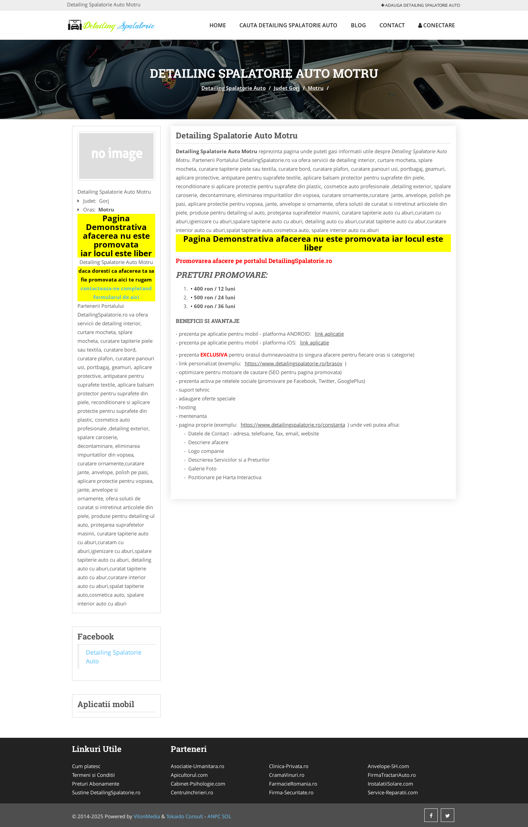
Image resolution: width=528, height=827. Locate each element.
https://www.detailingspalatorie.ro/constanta (293, 424)
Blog (358, 25)
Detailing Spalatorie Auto (233, 88)
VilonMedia (147, 816)
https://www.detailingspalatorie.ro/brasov (293, 363)
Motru (316, 88)
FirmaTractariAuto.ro (392, 774)
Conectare (436, 25)
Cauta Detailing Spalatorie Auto (288, 25)
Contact (392, 25)
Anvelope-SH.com (388, 766)
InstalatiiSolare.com (390, 783)
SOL (226, 816)
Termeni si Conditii (93, 774)
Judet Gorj (287, 88)
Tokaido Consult (184, 816)
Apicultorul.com (189, 774)
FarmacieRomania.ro (293, 783)
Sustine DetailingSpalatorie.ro (106, 792)
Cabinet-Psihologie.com (198, 783)
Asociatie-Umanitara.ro (197, 766)
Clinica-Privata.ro (288, 766)
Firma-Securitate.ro (291, 792)
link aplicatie (329, 333)
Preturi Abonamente (95, 783)
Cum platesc (86, 766)
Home (217, 25)
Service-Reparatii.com (393, 792)
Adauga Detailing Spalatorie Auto (420, 5)
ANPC (214, 816)
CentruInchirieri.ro (192, 792)
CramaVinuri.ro (286, 774)
